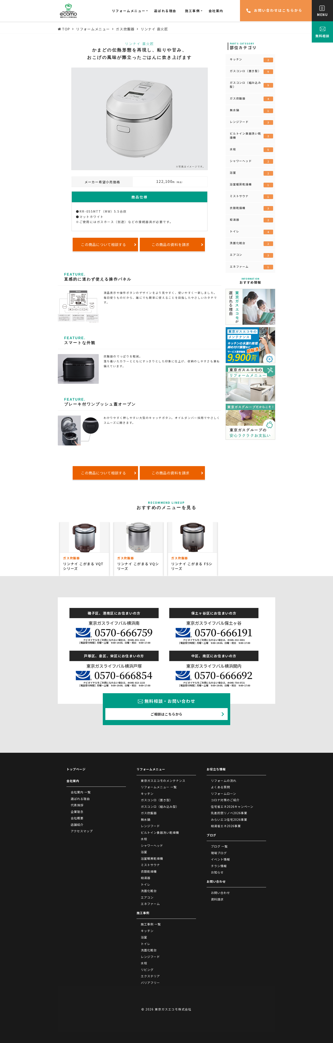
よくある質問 (220, 787)
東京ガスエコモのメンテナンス (163, 780)
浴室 (251, 173)
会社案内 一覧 (81, 792)
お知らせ (217, 872)
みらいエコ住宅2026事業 (229, 819)
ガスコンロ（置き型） (251, 71)
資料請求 (217, 899)
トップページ (76, 769)
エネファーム (251, 267)
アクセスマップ (82, 831)
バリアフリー (150, 982)
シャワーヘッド (251, 161)
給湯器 (251, 220)
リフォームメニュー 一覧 (159, 787)
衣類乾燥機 (251, 208)
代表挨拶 (77, 805)
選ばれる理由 (80, 799)
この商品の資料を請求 (171, 244)
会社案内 (72, 781)
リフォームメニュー (151, 769)
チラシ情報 (219, 866)
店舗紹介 (77, 824)
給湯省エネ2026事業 (226, 826)
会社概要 (77, 818)
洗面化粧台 (251, 243)
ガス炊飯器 (251, 98)
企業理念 (77, 812)
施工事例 (143, 913)
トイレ (251, 231)
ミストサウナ (251, 196)
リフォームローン (223, 793)
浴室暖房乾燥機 (251, 184)
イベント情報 (220, 859)
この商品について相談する (103, 244)
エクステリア (150, 976)
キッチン (251, 59)
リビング (147, 970)
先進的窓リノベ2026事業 (229, 813)
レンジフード (251, 122)
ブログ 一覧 (219, 846)
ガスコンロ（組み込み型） (251, 84)
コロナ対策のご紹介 (225, 800)
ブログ (211, 835)
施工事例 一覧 (151, 924)
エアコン (251, 255)
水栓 (251, 149)
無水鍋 (251, 110)
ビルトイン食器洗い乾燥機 (251, 135)
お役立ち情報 (216, 769)
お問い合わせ (216, 881)
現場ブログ (219, 853)
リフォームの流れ (223, 780)
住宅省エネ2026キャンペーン (232, 806)
